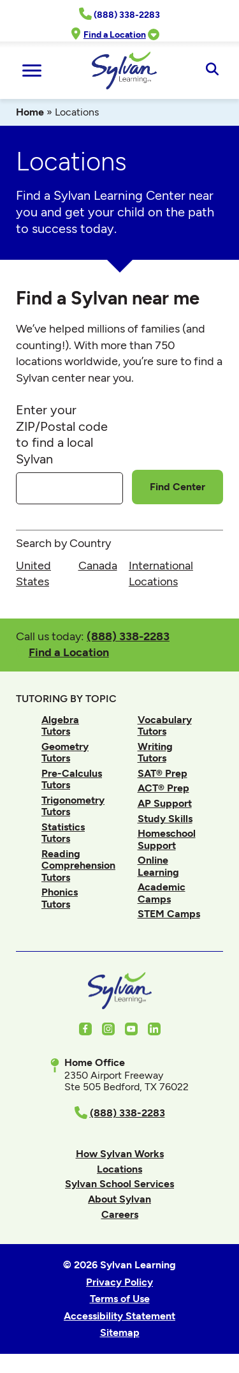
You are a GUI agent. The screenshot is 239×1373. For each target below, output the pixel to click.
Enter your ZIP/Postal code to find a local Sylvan (62, 434)
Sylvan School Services (119, 1184)
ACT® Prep (163, 788)
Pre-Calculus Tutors (71, 779)
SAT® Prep (162, 773)
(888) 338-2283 (128, 636)
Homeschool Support (167, 839)
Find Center (177, 487)
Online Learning (158, 866)
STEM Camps (169, 914)
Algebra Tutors (60, 725)
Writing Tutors (155, 752)
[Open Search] (212, 70)
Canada (97, 566)
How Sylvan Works (120, 1154)
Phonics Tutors (59, 898)
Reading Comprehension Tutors (78, 865)
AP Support (165, 803)
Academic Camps (161, 892)
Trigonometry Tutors (73, 806)
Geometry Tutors (65, 752)
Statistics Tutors (63, 832)
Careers (119, 1214)
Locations (119, 1169)
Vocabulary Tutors (165, 725)
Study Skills (165, 819)
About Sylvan (119, 1199)
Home (30, 112)
